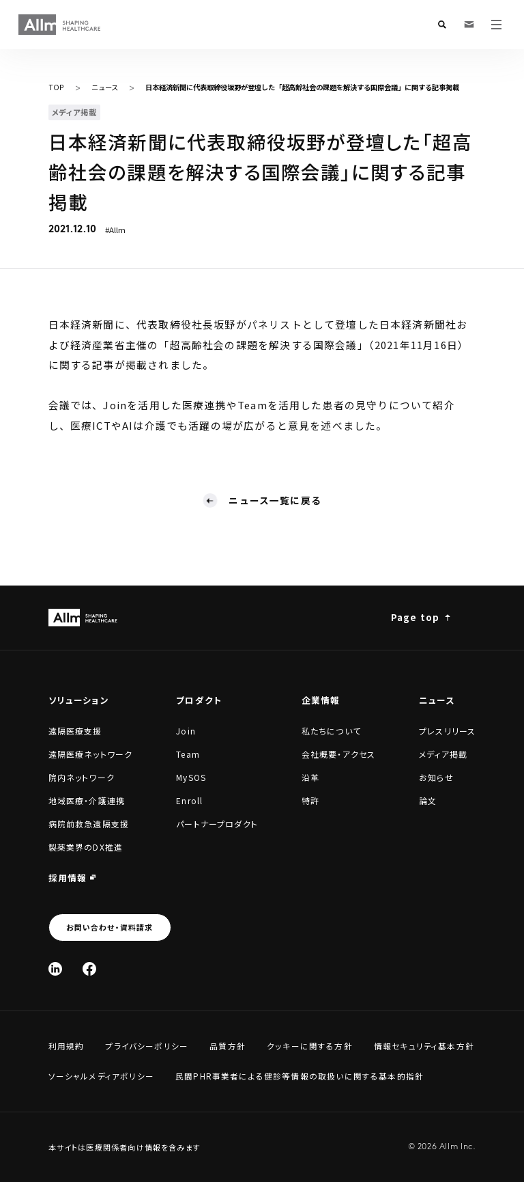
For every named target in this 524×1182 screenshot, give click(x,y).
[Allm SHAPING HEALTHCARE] (60, 25)
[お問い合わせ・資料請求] (469, 24)
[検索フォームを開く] (442, 24)
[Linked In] (55, 969)
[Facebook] (89, 969)
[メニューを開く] (496, 24)
